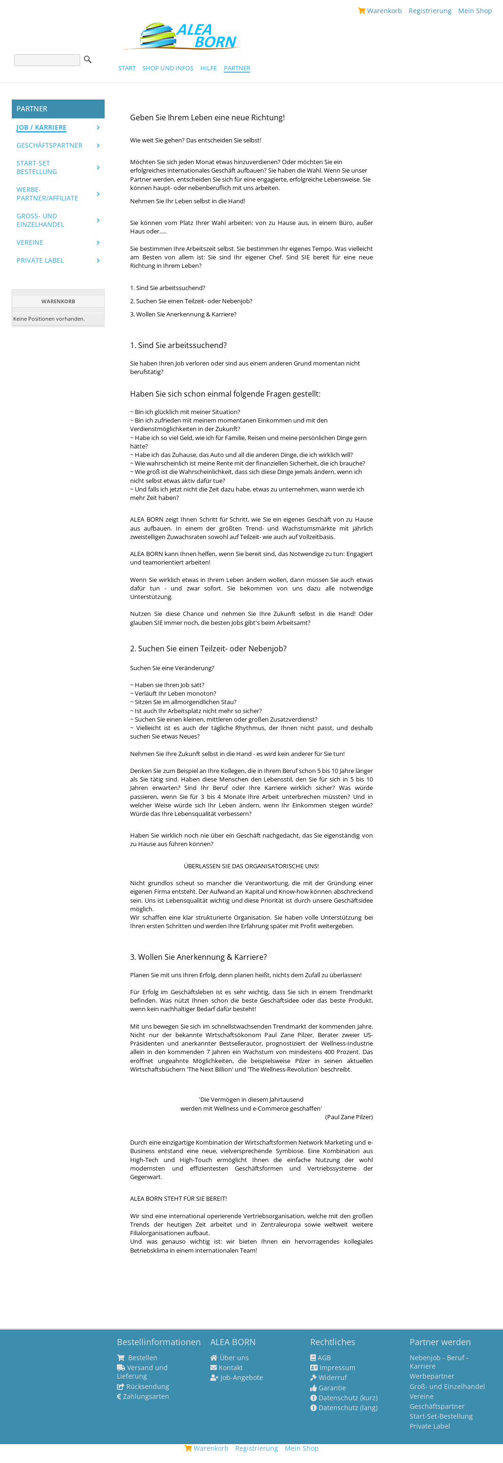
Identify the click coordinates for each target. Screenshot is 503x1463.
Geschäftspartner (49, 145)
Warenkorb (380, 10)
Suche (87, 59)
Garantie (328, 1388)
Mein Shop (475, 10)
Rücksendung (143, 1386)
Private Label (430, 1426)
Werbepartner (432, 1376)
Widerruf (328, 1377)
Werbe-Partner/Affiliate (47, 193)
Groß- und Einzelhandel (40, 220)
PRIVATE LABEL (40, 260)
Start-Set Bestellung (36, 167)
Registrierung (430, 10)
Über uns (229, 1358)
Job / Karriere (41, 127)
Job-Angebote (236, 1377)
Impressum (332, 1367)
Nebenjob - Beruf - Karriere (439, 1362)
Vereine (29, 242)
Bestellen (137, 1358)
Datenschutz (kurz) (344, 1398)
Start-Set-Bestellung (441, 1416)
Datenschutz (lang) (344, 1408)
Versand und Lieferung (142, 1371)
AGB (320, 1358)
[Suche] (47, 60)
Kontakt (226, 1367)
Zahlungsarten (143, 1396)
